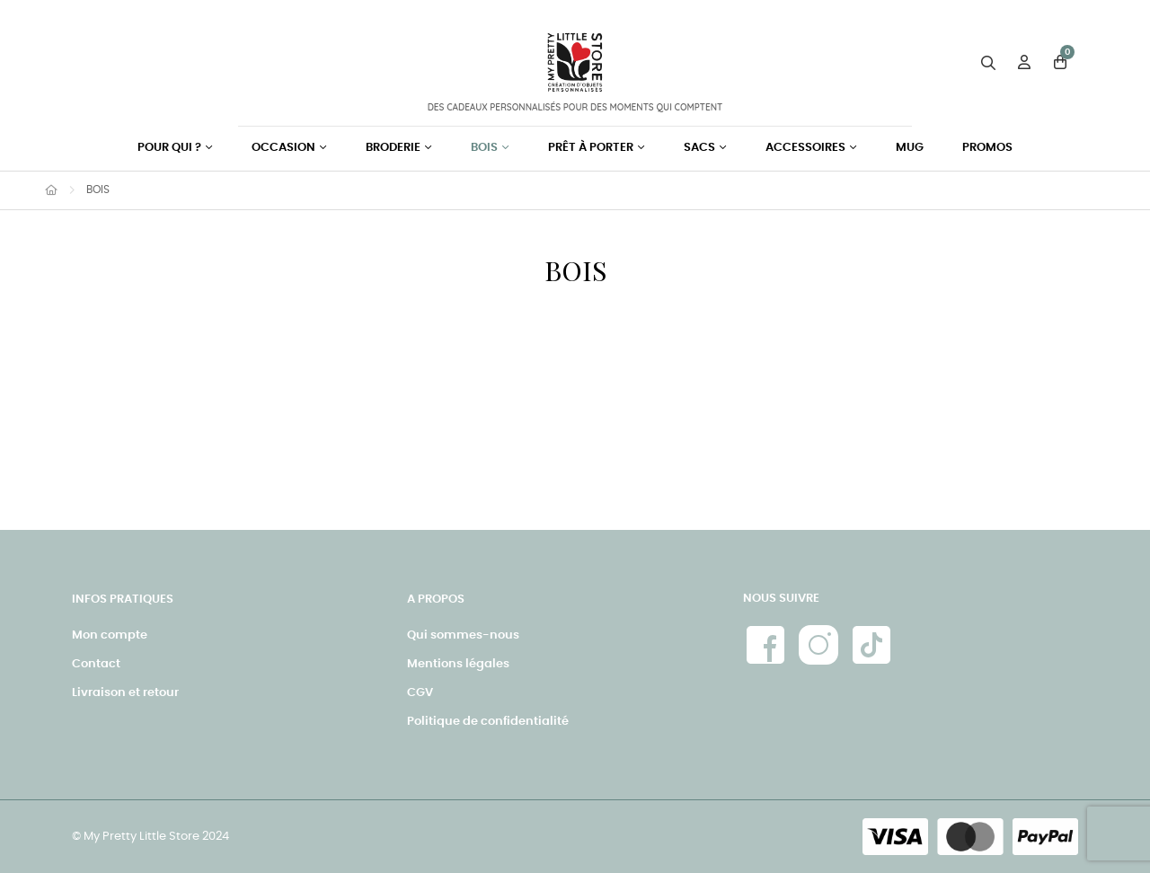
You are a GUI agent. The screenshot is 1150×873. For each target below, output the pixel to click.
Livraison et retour (125, 693)
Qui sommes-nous (463, 635)
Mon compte (109, 635)
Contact (96, 664)
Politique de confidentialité (488, 722)
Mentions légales (458, 664)
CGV (420, 693)
